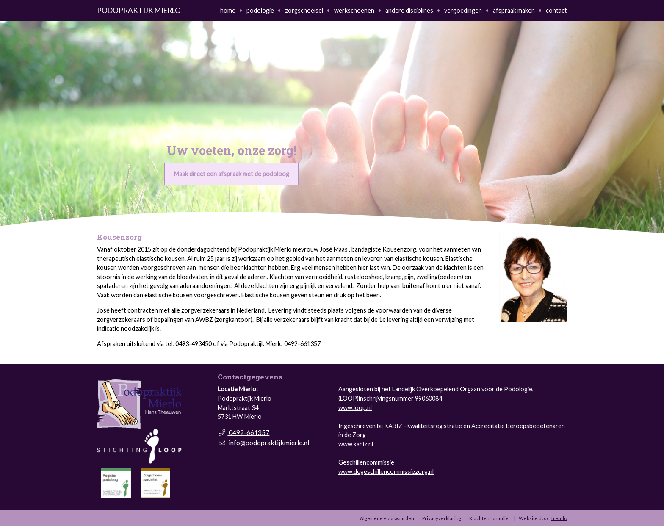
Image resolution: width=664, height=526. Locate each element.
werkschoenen (354, 10)
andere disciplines (409, 10)
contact (556, 10)
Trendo (559, 518)
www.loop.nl (355, 407)
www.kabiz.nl (355, 444)
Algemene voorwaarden (387, 518)
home (227, 10)
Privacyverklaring (441, 518)
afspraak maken (514, 10)
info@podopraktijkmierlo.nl (263, 442)
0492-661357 (243, 432)
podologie (260, 10)
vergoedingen (463, 10)
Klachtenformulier (490, 518)
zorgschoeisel (304, 10)
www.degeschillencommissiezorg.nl (386, 471)
